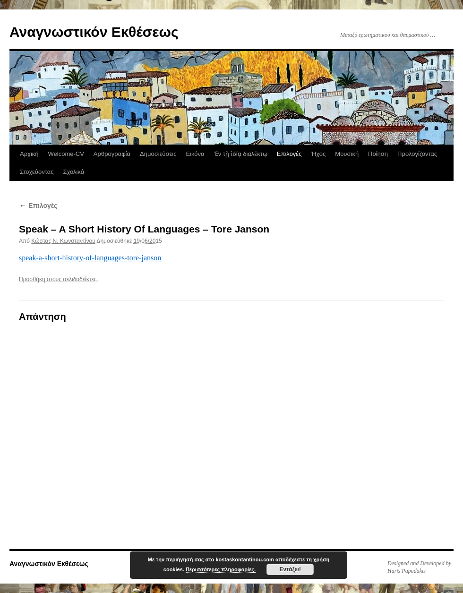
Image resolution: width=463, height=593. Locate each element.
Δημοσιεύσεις (158, 153)
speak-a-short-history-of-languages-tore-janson (90, 258)
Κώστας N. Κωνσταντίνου (63, 241)
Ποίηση (378, 153)
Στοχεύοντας (36, 171)
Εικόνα (195, 153)
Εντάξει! (289, 569)
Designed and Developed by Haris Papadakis (419, 567)
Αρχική (29, 153)
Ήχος (318, 153)
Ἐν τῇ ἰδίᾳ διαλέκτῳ (240, 153)
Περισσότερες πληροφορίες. (221, 569)
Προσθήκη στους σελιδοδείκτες (58, 279)
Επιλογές (289, 153)
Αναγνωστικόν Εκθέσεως (93, 32)
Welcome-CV (66, 153)
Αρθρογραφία (112, 153)
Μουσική (347, 153)
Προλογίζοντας (417, 153)
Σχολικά (73, 171)
